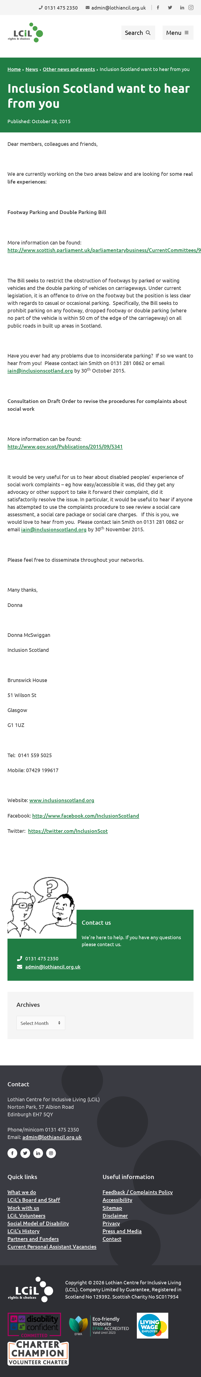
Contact (112, 1238)
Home (14, 69)
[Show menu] (178, 33)
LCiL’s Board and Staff (33, 1199)
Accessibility (117, 1199)
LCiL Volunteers (26, 1215)
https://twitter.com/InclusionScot (68, 830)
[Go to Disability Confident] (34, 1326)
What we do (21, 1192)
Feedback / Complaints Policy (138, 1192)
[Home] (30, 1289)
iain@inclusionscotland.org (40, 370)
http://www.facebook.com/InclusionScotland (85, 815)
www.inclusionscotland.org (61, 800)
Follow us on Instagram (192, 12)
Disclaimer (115, 1215)
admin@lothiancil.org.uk (52, 966)
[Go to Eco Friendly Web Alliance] (99, 1326)
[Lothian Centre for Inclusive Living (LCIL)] (25, 32)
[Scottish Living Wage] (152, 1326)
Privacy (111, 1223)
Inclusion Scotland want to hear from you (145, 69)
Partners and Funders (33, 1238)
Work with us (23, 1207)
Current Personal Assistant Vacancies (51, 1246)
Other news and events (69, 69)
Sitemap (112, 1207)
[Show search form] (138, 33)
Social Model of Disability (38, 1223)
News (32, 69)
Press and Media (122, 1231)
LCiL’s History (23, 1231)
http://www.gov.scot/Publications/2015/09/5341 (65, 446)
